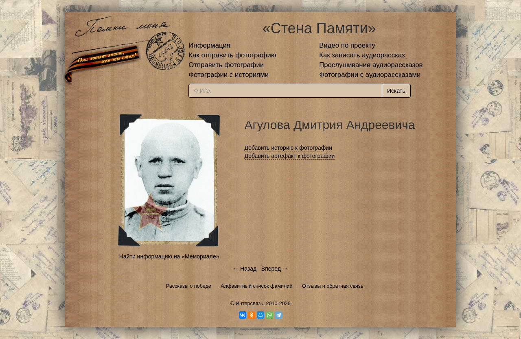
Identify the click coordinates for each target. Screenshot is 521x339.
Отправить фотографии (226, 65)
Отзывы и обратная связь (332, 286)
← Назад (244, 268)
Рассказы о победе (188, 286)
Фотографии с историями (228, 75)
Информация (209, 45)
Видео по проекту (347, 45)
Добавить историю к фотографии (289, 147)
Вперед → (274, 268)
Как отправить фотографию (232, 55)
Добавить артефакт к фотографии (290, 156)
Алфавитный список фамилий (256, 286)
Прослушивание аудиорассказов (370, 65)
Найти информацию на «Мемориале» (169, 256)
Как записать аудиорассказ (362, 55)
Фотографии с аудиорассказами (369, 75)
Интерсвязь (249, 303)
